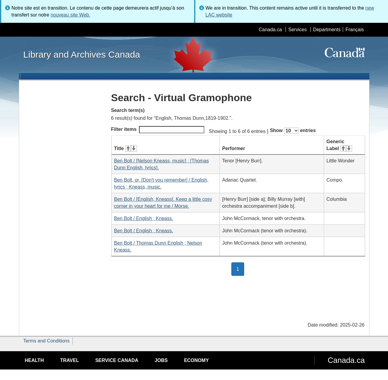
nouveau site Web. (70, 14)
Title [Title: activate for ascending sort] (125, 148)
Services (297, 29)
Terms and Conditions (46, 340)
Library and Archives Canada (81, 54)
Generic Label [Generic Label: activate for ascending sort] (339, 145)
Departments (327, 29)
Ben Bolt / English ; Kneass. (143, 218)
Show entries (293, 131)
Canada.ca (270, 29)
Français (354, 29)
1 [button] (240, 269)
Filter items (157, 129)
